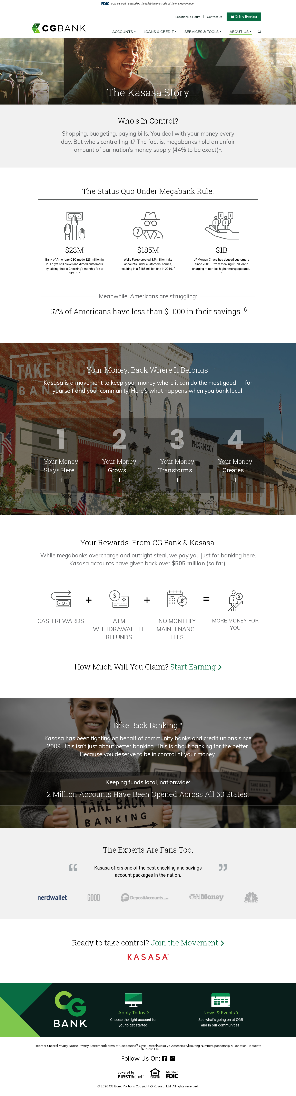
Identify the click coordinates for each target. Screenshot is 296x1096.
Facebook (164, 1058)
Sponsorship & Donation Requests (236, 1046)
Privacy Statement (91, 1046)
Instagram (172, 1058)
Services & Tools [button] (202, 31)
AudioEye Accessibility (172, 1046)
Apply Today (132, 1012)
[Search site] (259, 31)
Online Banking (246, 16)
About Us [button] (239, 31)
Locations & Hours (188, 17)
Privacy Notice (68, 1046)
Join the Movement (187, 942)
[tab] (52, 897)
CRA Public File (148, 1049)
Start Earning (195, 667)
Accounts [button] (122, 31)
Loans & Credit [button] (159, 31)
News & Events (219, 1012)
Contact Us (214, 17)
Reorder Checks (46, 1046)
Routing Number (200, 1046)
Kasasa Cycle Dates (140, 1046)
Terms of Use (115, 1046)
